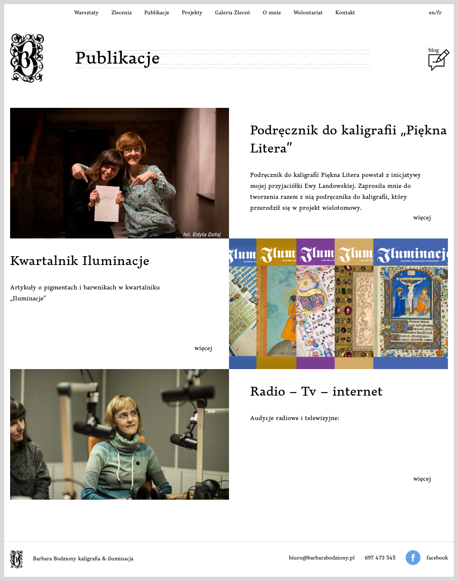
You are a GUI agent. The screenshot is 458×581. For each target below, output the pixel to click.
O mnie (272, 12)
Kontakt (345, 12)
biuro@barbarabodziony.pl (322, 557)
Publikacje (156, 12)
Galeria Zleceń (232, 12)
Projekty (192, 12)
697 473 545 (380, 557)
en (432, 12)
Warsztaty (86, 12)
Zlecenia (121, 12)
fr (439, 12)
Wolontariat (308, 12)
